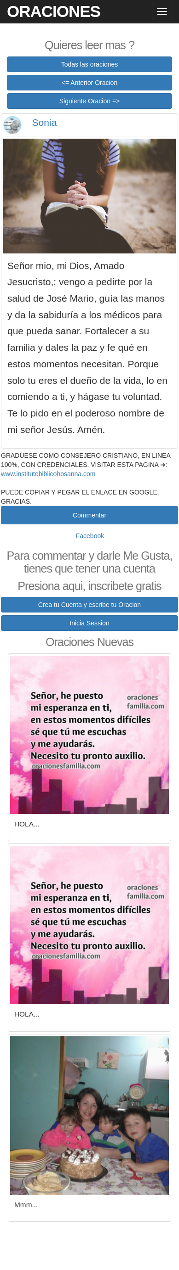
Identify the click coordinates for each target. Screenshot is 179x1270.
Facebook (90, 535)
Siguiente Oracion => (89, 101)
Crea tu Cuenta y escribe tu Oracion (89, 604)
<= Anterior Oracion (89, 82)
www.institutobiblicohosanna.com (48, 474)
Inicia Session (89, 623)
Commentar (89, 515)
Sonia (44, 122)
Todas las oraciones (89, 64)
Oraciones (53, 11)
